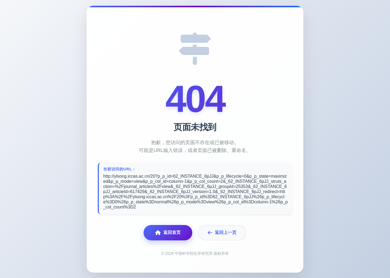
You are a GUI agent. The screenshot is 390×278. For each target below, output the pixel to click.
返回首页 (168, 232)
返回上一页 (222, 232)
